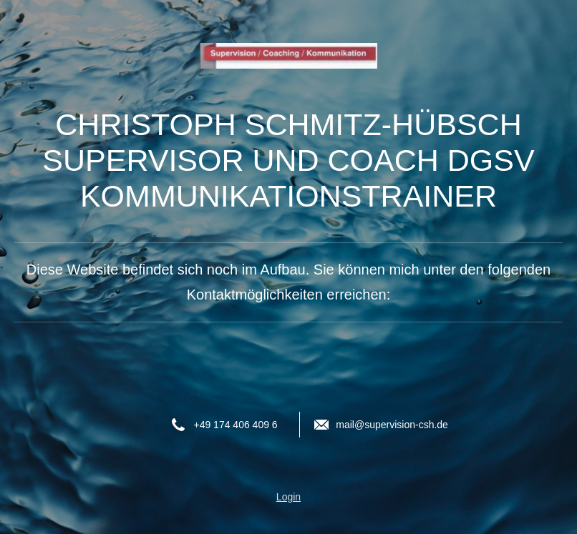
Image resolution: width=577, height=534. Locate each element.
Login (288, 497)
